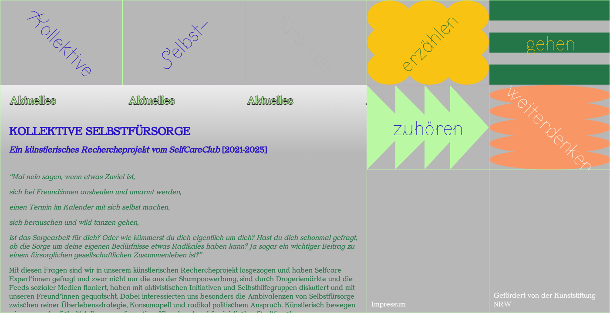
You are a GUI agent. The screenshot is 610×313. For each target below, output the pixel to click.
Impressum (388, 304)
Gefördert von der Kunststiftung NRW (545, 300)
